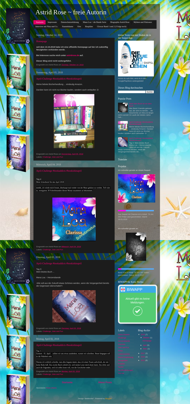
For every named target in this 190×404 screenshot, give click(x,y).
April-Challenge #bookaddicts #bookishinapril (59, 78)
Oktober (146, 338)
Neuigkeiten (123, 360)
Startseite (40, 22)
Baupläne (89, 26)
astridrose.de (73, 55)
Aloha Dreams (124, 335)
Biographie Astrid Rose (120, 22)
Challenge (47, 157)
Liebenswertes (124, 354)
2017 (143, 353)
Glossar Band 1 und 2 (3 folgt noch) (111, 26)
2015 (143, 357)
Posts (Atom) (51, 388)
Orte (79, 26)
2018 (143, 335)
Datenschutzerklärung (70, 22)
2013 (143, 360)
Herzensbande (124, 341)
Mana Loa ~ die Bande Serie (94, 22)
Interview (121, 344)
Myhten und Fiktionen (143, 22)
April (145, 345)
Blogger (108, 399)
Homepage (41, 41)
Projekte (121, 364)
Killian (120, 351)
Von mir (121, 373)
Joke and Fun (57, 157)
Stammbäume (67, 26)
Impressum (52, 22)
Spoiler (121, 367)
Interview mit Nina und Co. (46, 26)
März (145, 349)
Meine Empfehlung (125, 357)
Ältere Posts (105, 382)
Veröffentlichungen (125, 370)
